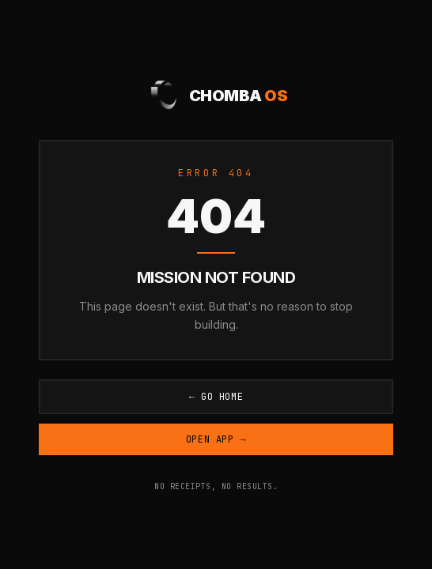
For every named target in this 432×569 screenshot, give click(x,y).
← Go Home (216, 396)
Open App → (216, 439)
